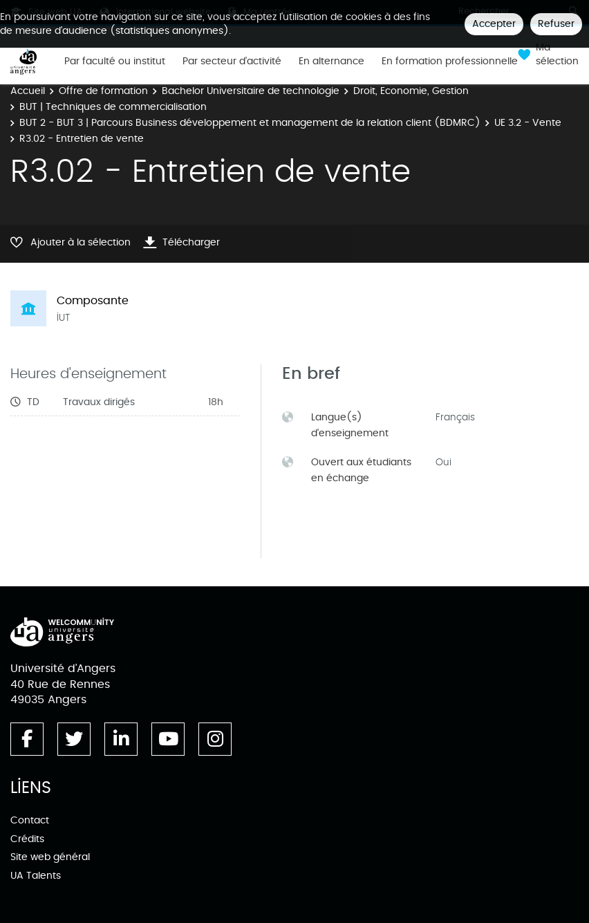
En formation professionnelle (450, 61)
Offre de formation (103, 91)
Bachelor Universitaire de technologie (250, 91)
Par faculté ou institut (114, 61)
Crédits (27, 839)
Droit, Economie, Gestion (411, 91)
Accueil (27, 91)
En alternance (331, 61)
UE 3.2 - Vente (527, 122)
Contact (29, 820)
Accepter (494, 24)
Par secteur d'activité (232, 61)
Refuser (556, 24)
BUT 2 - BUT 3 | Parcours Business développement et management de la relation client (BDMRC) (249, 122)
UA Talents (35, 875)
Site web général (50, 857)
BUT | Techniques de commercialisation (113, 107)
